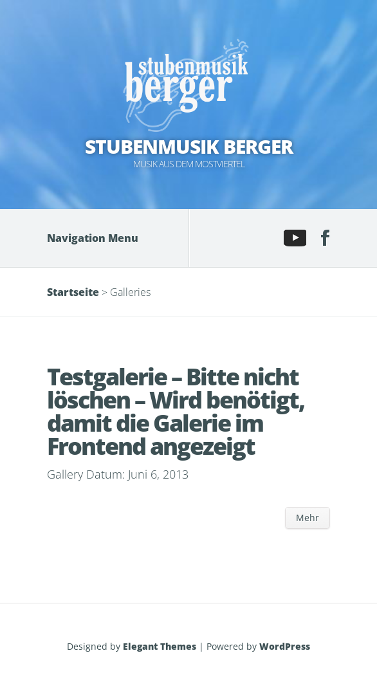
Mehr (307, 517)
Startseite (73, 292)
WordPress (284, 646)
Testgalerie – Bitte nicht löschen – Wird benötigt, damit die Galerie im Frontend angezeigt (175, 411)
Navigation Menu (101, 238)
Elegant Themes (159, 646)
